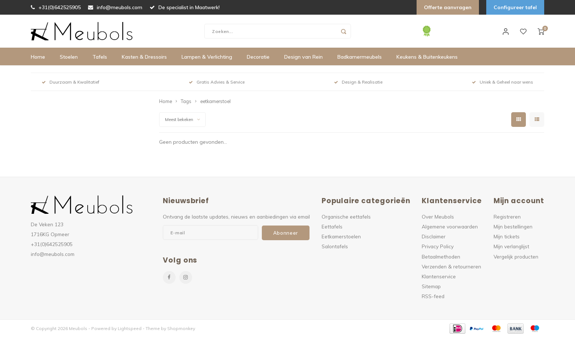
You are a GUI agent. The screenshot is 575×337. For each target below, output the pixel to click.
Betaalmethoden (441, 256)
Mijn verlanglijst (511, 246)
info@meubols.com (115, 7)
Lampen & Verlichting (207, 57)
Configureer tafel (515, 7)
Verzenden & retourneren (451, 266)
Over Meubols (438, 216)
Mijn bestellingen (513, 226)
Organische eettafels (346, 216)
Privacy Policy (438, 246)
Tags (186, 101)
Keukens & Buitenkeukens (427, 57)
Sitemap (431, 286)
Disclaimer (434, 236)
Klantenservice (439, 276)
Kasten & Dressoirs (144, 57)
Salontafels (335, 246)
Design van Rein (303, 57)
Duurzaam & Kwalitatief (70, 82)
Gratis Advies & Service (217, 82)
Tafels (99, 57)
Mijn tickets (507, 236)
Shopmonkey (181, 328)
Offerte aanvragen (448, 7)
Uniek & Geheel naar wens (502, 82)
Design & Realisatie (358, 82)
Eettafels (332, 226)
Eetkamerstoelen (341, 236)
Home (38, 57)
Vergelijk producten (516, 256)
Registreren (507, 216)
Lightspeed (130, 328)
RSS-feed (433, 296)
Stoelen (69, 57)
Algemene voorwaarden (450, 226)
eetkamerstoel (215, 101)
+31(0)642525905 (56, 7)
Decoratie (258, 57)
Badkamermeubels (359, 57)
